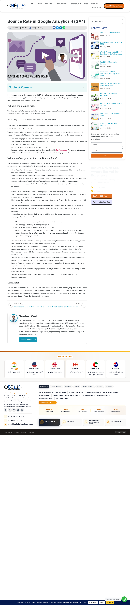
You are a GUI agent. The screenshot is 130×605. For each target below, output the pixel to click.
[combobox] (107, 21)
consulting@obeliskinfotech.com (20, 424)
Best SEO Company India (46, 392)
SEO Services (44, 386)
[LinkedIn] (18, 410)
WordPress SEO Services (110, 392)
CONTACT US (96, 8)
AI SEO (77, 386)
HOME (32, 4)
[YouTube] (14, 410)
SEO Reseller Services (88, 395)
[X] (10, 410)
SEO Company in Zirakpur (46, 398)
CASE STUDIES (76, 4)
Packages (99, 386)
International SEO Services (93, 392)
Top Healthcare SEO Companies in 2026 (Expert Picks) (109, 74)
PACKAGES (95, 4)
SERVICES (49, 4)
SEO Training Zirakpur (62, 398)
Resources (109, 386)
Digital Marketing (56, 386)
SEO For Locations (88, 386)
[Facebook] (5, 410)
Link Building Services (103, 395)
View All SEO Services (47, 402)
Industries (68, 386)
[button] (54, 27)
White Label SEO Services (72, 395)
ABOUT (39, 4)
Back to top (121, 432)
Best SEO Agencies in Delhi (110, 33)
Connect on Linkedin (28, 339)
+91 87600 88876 (14, 416)
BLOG (86, 4)
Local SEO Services (60, 392)
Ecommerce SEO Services (76, 392)
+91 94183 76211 (14, 420)
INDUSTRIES (62, 4)
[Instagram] (22, 410)
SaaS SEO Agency (58, 395)
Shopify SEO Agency (44, 395)
